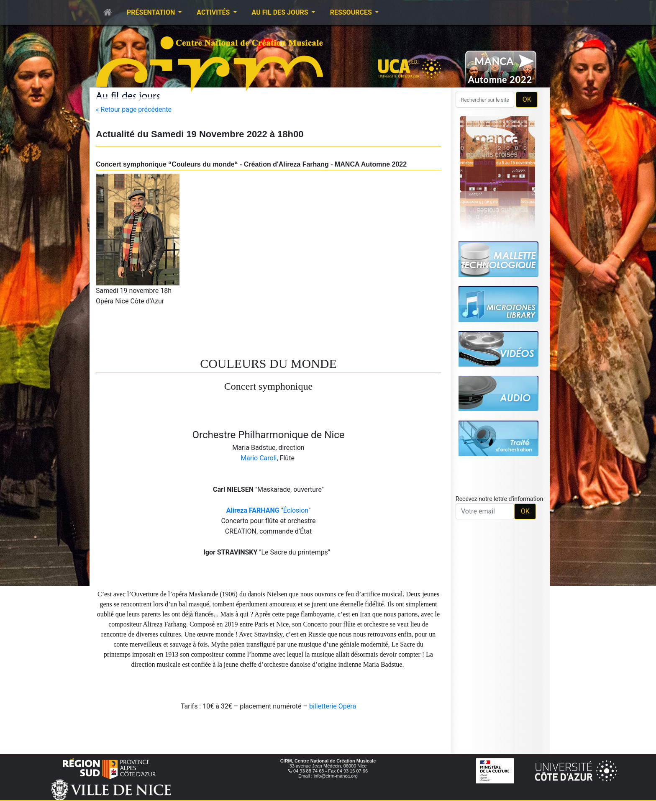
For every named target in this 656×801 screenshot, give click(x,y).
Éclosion (295, 510)
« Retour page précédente (134, 109)
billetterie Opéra (332, 706)
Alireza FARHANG (252, 510)
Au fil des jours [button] (281, 12)
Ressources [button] (352, 12)
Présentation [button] (152, 12)
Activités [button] (214, 12)
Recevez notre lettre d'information (499, 498)
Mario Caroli (259, 458)
